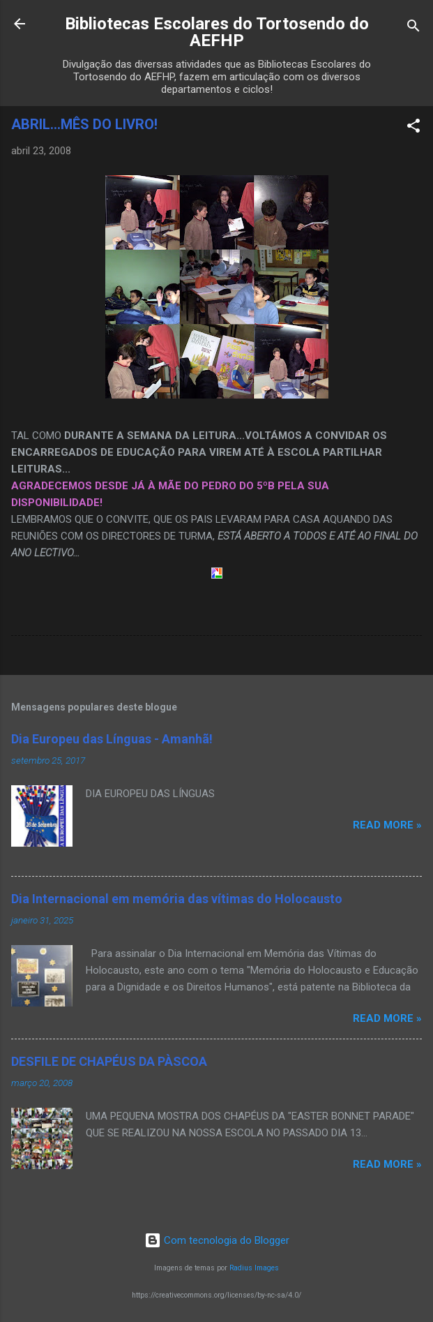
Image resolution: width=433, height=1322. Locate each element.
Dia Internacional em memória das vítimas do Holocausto (176, 898)
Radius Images (254, 1267)
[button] (413, 128)
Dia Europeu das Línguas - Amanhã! (112, 738)
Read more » (387, 825)
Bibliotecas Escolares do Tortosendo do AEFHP (217, 32)
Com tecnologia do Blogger (216, 1240)
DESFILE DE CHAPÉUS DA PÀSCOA (109, 1061)
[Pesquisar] (413, 28)
